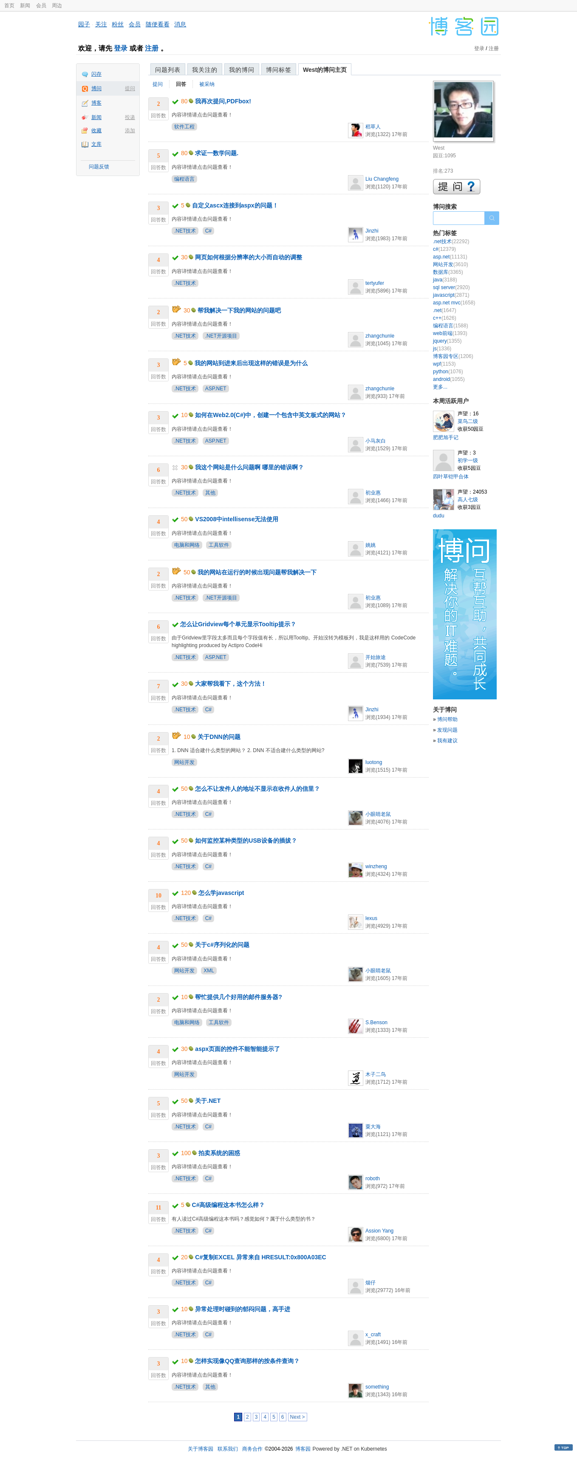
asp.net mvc (454, 303)
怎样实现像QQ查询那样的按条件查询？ (247, 1361)
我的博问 (242, 69)
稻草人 (373, 127)
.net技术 (451, 241)
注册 (151, 48)
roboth (372, 1179)
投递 (130, 117)
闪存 (96, 74)
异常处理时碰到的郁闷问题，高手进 (242, 1309)
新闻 (25, 6)
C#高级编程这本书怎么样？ (228, 1204)
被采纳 (207, 84)
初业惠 (373, 493)
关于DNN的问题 (219, 736)
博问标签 (278, 69)
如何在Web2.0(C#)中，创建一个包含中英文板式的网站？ (270, 415)
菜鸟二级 (468, 421)
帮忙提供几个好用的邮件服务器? (238, 997)
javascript (451, 295)
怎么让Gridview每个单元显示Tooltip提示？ (238, 624)
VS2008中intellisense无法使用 (236, 519)
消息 (180, 24)
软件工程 (184, 127)
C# (208, 231)
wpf (444, 364)
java (445, 280)
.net (444, 310)
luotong (373, 762)
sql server (451, 287)
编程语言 (184, 179)
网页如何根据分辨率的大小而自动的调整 (248, 257)
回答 (181, 84)
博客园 (303, 1449)
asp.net (450, 257)
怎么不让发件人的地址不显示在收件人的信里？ (257, 788)
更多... (440, 387)
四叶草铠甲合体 (451, 477)
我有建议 (447, 741)
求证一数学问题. (216, 153)
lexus (371, 918)
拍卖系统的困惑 (219, 1153)
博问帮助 (447, 719)
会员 (41, 6)
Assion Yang (379, 1231)
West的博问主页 (325, 69)
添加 (130, 130)
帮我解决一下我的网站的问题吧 (239, 310)
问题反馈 (99, 167)
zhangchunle (379, 336)
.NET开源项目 (221, 336)
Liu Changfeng (382, 179)
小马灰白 (375, 441)
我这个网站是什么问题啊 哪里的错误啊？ (249, 467)
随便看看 (158, 24)
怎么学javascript (221, 892)
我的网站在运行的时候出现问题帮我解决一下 (257, 572)
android (449, 379)
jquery (447, 341)
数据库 (448, 272)
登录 (120, 48)
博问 (96, 88)
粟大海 (373, 1127)
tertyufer (374, 283)
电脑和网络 (187, 545)
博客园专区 (453, 356)
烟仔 (370, 1283)
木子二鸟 (375, 1074)
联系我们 (228, 1449)
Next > (297, 1417)
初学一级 (468, 460)
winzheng (376, 866)
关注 (101, 24)
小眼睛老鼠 (378, 814)
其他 (210, 493)
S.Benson (376, 1022)
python (448, 372)
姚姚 (370, 545)
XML (209, 971)
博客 (96, 103)
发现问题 (447, 730)
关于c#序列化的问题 (222, 944)
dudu (438, 516)
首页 (9, 6)
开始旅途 (375, 657)
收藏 (96, 130)
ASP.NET (215, 389)
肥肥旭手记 (445, 437)
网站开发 (184, 762)
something (377, 1387)
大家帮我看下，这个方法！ (230, 683)
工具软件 (219, 545)
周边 (57, 6)
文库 (96, 144)
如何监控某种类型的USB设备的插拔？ (246, 840)
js (442, 349)
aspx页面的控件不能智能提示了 (237, 1048)
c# (444, 249)
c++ (444, 318)
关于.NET (208, 1100)
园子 (84, 24)
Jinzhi (372, 231)
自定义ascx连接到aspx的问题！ (235, 205)
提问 (130, 88)
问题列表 (168, 69)
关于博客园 (200, 1449)
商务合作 (252, 1449)
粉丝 (118, 24)
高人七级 (468, 500)
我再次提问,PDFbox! (223, 101)
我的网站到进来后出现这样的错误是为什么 (251, 363)
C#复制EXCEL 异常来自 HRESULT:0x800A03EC (260, 1257)
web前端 (450, 333)
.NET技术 (185, 231)
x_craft (373, 1335)
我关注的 (205, 69)
